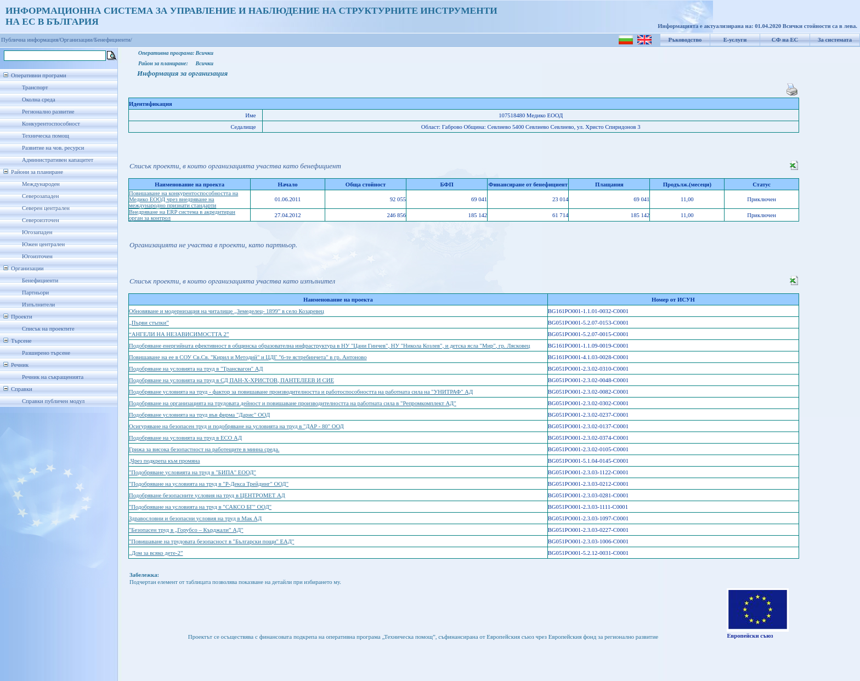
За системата (835, 40)
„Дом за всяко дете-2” (156, 553)
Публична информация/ (30, 40)
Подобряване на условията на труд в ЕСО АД (185, 438)
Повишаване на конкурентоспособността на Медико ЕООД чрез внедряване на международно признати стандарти (183, 199)
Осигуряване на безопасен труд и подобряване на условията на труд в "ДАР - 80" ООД (236, 426)
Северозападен (40, 196)
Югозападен (37, 232)
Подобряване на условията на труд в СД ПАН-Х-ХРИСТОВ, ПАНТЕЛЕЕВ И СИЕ (231, 380)
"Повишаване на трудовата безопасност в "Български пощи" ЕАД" (211, 541)
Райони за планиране (37, 172)
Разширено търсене (46, 353)
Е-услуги (735, 40)
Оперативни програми (38, 75)
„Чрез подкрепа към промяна (164, 461)
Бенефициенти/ (113, 40)
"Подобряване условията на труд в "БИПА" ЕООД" (192, 472)
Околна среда (38, 100)
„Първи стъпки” (149, 323)
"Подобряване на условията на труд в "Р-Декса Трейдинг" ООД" (208, 484)
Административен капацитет (57, 160)
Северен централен (46, 208)
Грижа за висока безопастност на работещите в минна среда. (204, 449)
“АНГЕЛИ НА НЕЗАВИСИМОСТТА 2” (179, 334)
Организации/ (77, 40)
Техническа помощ (45, 136)
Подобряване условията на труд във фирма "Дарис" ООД (199, 415)
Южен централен (43, 244)
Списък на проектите (48, 329)
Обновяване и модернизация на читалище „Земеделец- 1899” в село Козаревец (226, 311)
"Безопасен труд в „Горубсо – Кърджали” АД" (186, 530)
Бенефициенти (40, 280)
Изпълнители (38, 305)
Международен (41, 184)
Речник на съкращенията (52, 377)
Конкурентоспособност (51, 124)
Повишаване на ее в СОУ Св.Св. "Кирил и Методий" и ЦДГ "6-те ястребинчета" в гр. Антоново (248, 357)
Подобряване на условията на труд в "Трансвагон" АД (196, 369)
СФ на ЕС (785, 40)
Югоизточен (37, 256)
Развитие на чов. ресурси (53, 148)
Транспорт (35, 87)
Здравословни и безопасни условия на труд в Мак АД (195, 518)
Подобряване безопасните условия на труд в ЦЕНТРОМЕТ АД (207, 495)
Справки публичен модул (53, 401)
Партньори (35, 293)
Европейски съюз (750, 636)
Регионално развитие (48, 112)
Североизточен (40, 220)
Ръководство (685, 40)
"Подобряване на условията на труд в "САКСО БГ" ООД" (200, 507)
